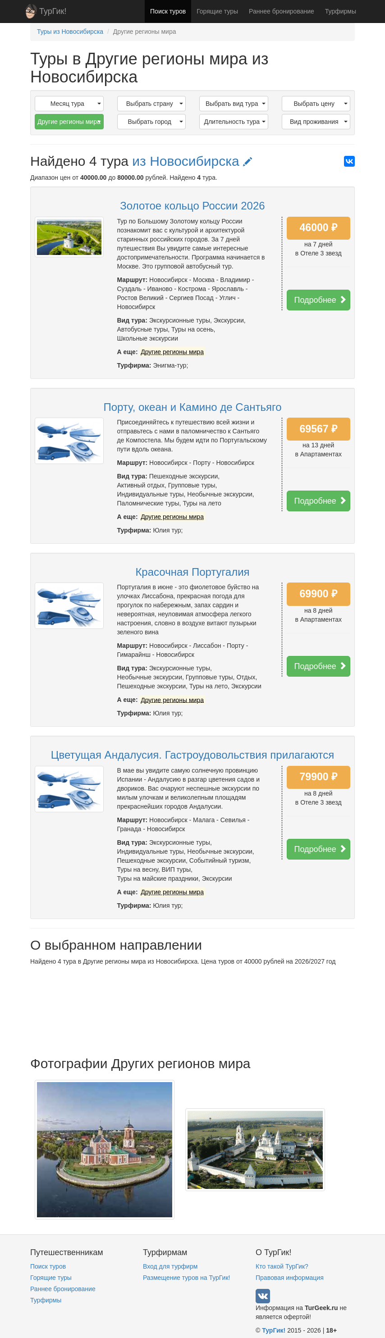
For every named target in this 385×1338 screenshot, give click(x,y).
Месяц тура (75, 103)
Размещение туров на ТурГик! (186, 1277)
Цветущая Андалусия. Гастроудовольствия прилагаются (192, 755)
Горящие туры (217, 11)
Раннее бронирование (281, 11)
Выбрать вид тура (236, 103)
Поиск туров (168, 11)
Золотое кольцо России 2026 (192, 206)
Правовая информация (290, 1277)
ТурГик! (52, 11)
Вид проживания (319, 121)
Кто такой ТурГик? (282, 1266)
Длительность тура (234, 121)
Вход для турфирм (170, 1266)
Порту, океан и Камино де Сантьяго (192, 407)
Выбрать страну (154, 103)
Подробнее (320, 300)
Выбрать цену (320, 103)
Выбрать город (155, 121)
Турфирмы (340, 11)
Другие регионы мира (69, 121)
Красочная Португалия (192, 572)
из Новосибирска (192, 161)
